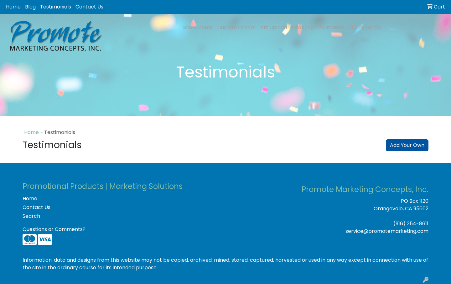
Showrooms (197, 27)
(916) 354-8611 (410, 223)
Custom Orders (236, 27)
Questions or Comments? (54, 229)
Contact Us (89, 6)
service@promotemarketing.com (386, 231)
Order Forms (365, 27)
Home (13, 6)
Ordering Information (318, 27)
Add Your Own (407, 145)
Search (31, 216)
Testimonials (55, 6)
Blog (30, 6)
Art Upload (273, 27)
